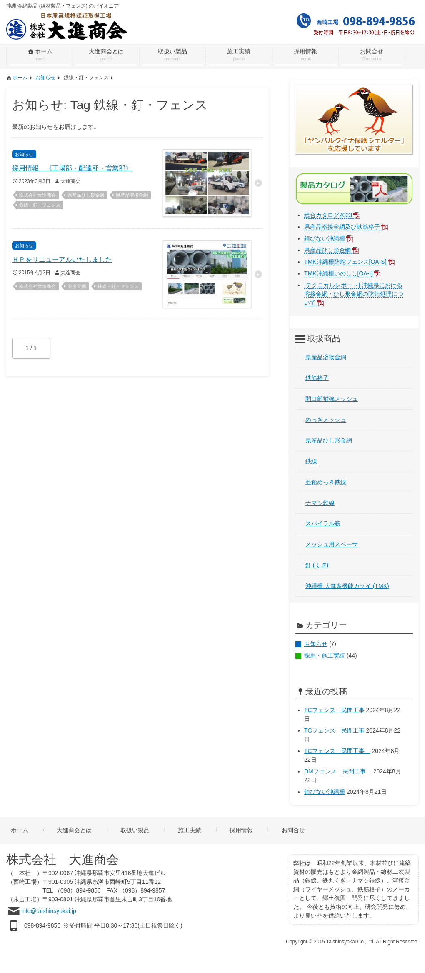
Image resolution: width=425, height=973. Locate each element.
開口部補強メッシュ (331, 398)
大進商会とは (74, 830)
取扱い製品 (135, 830)
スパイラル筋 (322, 523)
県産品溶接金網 (132, 195)
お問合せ (293, 830)
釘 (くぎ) (316, 565)
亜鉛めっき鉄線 (325, 482)
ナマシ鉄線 (320, 503)
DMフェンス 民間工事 (338, 771)
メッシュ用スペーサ (331, 544)
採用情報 (241, 830)
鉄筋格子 (317, 378)
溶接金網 (77, 286)
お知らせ (316, 643)
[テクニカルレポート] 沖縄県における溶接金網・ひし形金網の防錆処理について (353, 294)
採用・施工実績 (324, 655)
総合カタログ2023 (328, 215)
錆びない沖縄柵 (324, 238)
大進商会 (70, 181)
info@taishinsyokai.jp (48, 910)
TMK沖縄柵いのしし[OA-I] (338, 273)
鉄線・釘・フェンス (39, 205)
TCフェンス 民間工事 (334, 710)
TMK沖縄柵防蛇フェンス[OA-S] (345, 261)
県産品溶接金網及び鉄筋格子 (342, 226)
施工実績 (189, 830)
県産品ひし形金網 (86, 195)
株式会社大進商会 (37, 195)
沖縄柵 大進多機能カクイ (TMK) (347, 586)
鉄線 (311, 461)
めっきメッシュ (325, 419)
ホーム (19, 830)
